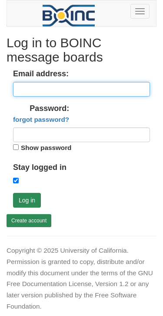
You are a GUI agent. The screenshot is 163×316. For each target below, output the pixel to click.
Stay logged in (40, 167)
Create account (29, 221)
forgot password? (41, 119)
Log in (27, 200)
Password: (41, 114)
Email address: (41, 73)
